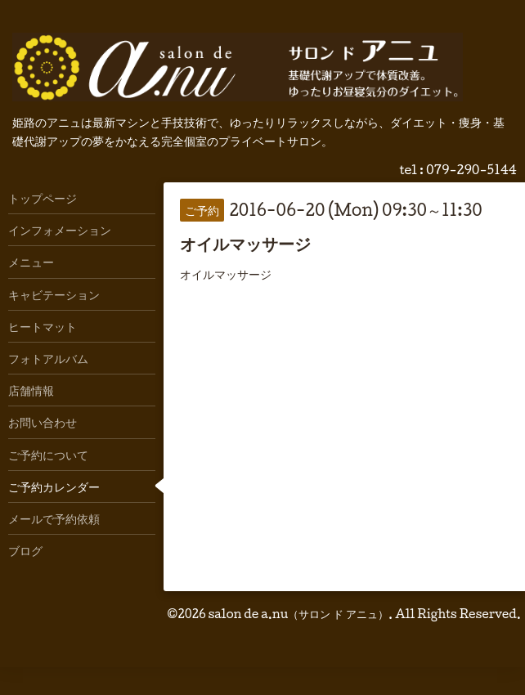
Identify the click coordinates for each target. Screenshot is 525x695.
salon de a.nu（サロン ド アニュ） (298, 614)
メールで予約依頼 (54, 518)
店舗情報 (31, 390)
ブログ (25, 550)
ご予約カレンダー (54, 486)
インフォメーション (59, 229)
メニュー (31, 261)
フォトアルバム (48, 358)
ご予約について (48, 454)
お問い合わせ (42, 422)
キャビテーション (54, 294)
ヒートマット (42, 326)
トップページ (42, 198)
